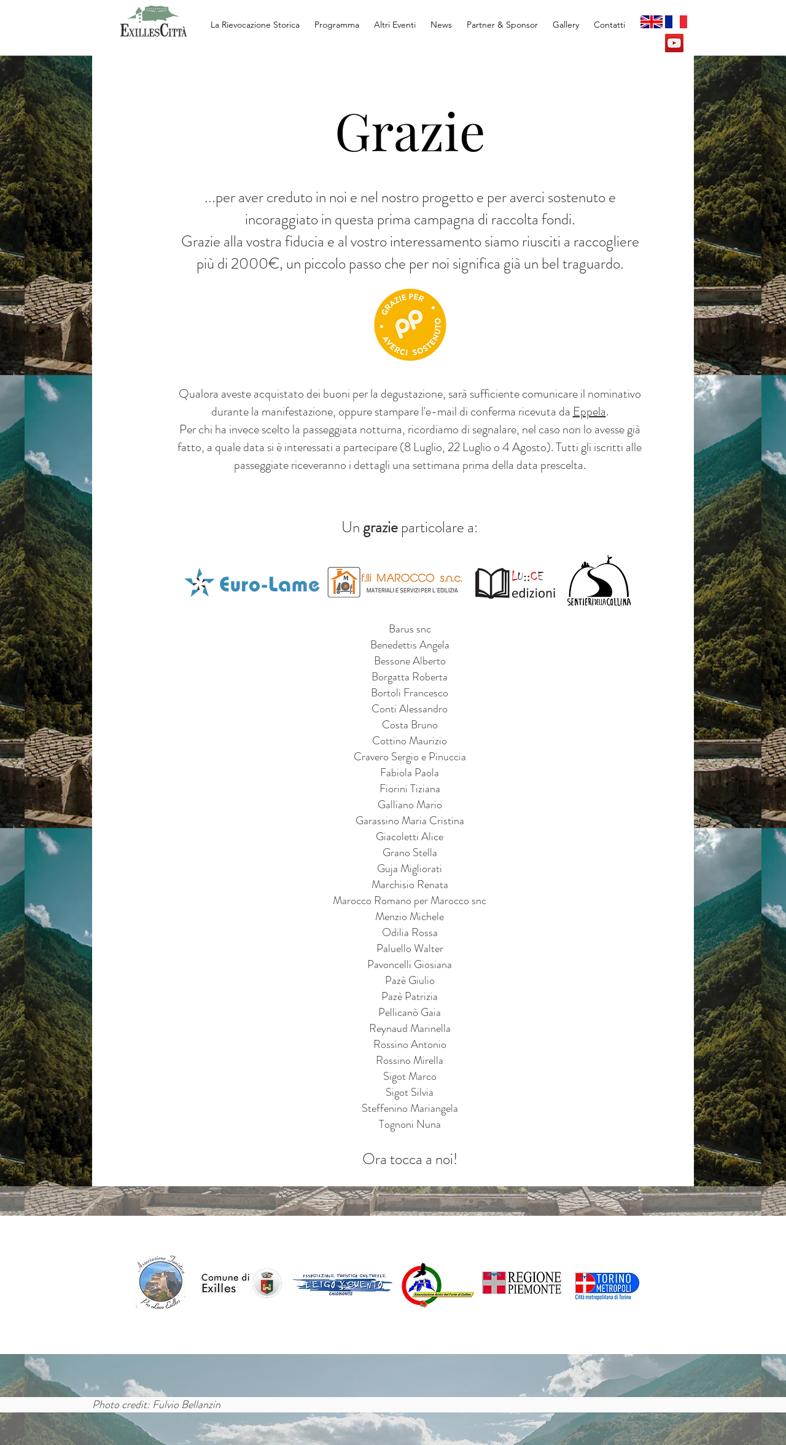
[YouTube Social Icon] (674, 43)
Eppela (589, 411)
